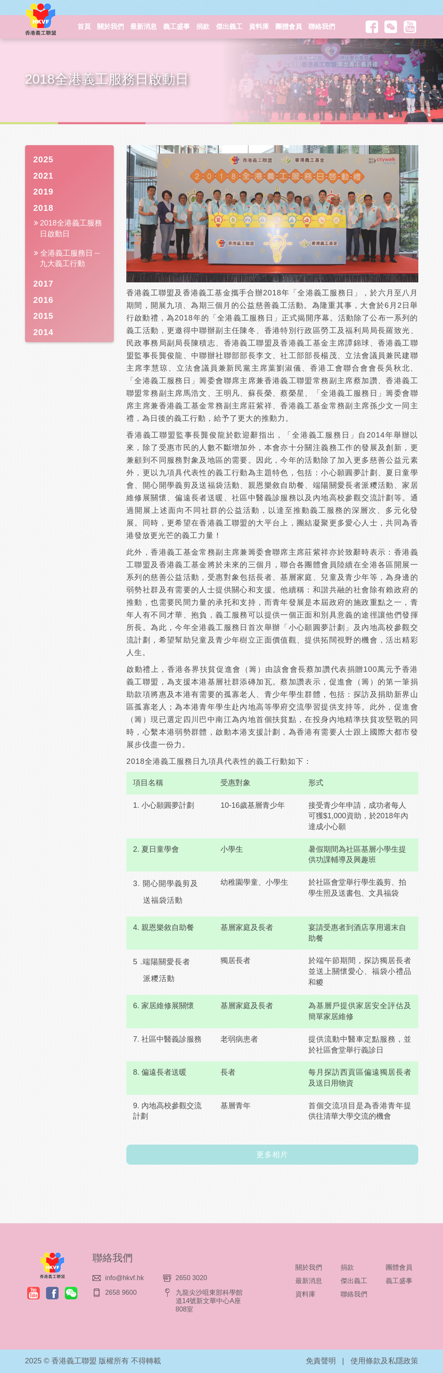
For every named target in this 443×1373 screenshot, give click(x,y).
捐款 (203, 26)
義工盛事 (176, 26)
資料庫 (259, 26)
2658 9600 (121, 1292)
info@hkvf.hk (124, 1277)
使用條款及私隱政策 (384, 1361)
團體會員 (288, 26)
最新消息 (143, 26)
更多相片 (272, 1154)
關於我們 (110, 26)
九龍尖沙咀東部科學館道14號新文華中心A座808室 (209, 1301)
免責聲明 (321, 1361)
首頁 (84, 26)
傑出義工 (229, 26)
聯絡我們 (321, 26)
